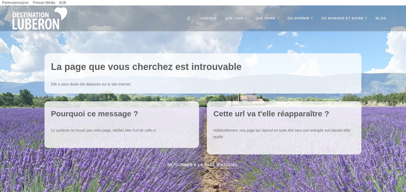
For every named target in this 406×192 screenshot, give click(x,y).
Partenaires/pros (15, 3)
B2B (62, 3)
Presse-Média (44, 3)
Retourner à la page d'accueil (203, 165)
